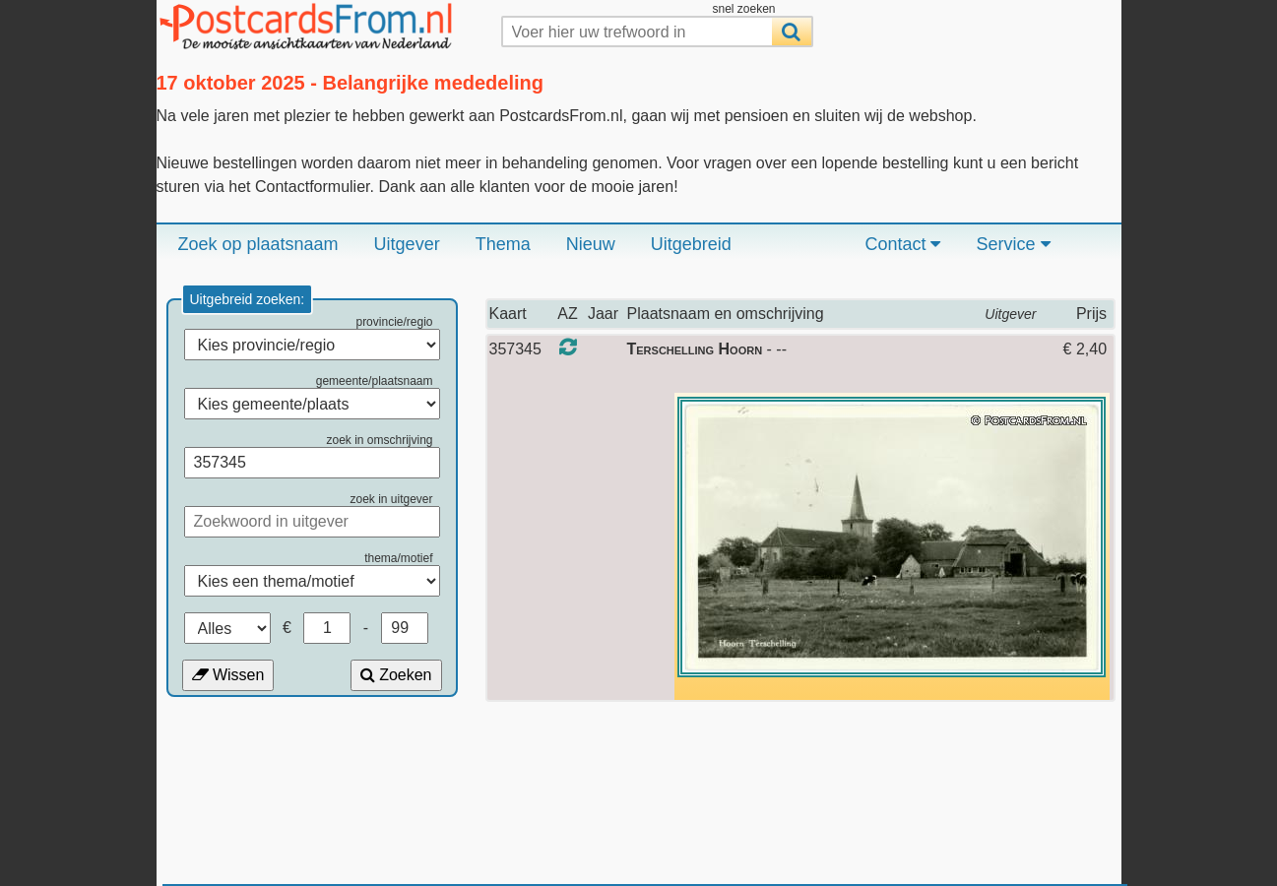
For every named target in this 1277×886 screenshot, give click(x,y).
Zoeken (396, 674)
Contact (902, 244)
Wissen (228, 674)
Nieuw (590, 244)
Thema (503, 244)
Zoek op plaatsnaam (258, 244)
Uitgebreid (691, 244)
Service (1013, 244)
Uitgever (407, 244)
